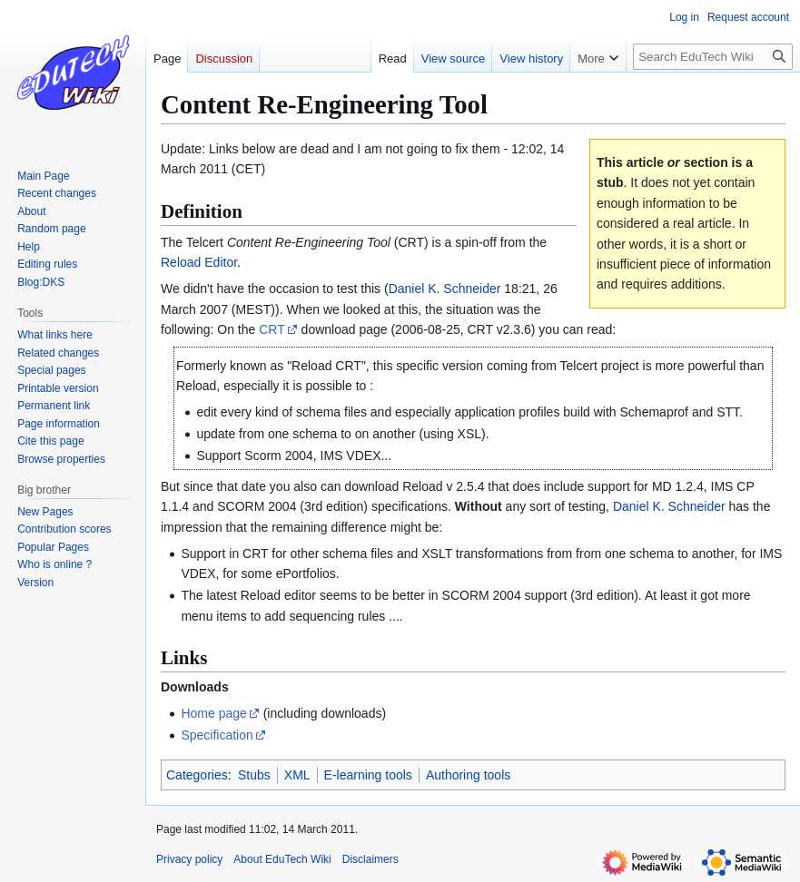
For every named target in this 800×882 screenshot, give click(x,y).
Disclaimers (370, 859)
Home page (213, 713)
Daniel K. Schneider (445, 288)
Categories (197, 775)
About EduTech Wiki (282, 859)
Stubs (254, 775)
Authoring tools (468, 775)
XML (297, 775)
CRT (272, 329)
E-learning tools (368, 775)
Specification (216, 735)
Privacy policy (189, 859)
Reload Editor (199, 262)
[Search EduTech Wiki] (713, 57)
